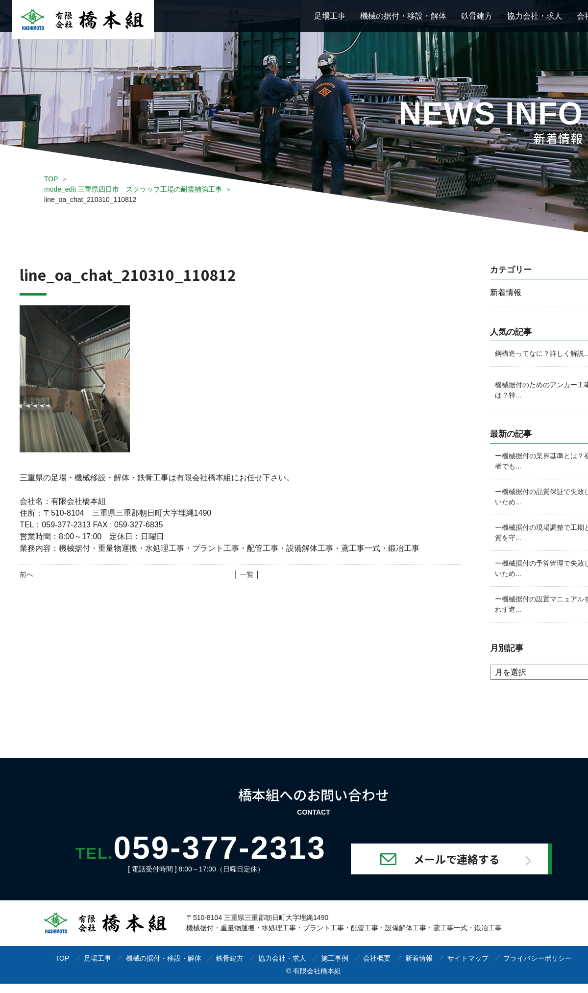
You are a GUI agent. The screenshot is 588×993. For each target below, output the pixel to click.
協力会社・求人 (534, 16)
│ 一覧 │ (247, 574)
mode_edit (133, 189)
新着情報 (419, 959)
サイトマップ (468, 959)
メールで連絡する (456, 859)
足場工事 (329, 16)
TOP (51, 179)
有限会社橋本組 (317, 971)
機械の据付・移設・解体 (403, 16)
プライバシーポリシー (537, 959)
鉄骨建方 (476, 16)
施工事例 (334, 959)
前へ (26, 574)
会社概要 (377, 959)
